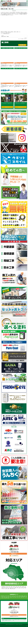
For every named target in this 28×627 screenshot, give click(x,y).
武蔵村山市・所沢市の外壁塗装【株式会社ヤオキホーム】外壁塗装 (12, 624)
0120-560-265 (14, 552)
